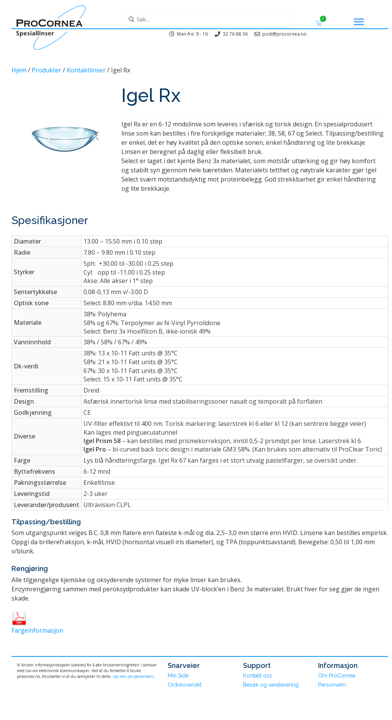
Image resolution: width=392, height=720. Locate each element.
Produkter (46, 70)
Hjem (18, 70)
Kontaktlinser (86, 70)
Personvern (332, 685)
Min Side (178, 676)
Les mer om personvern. (134, 676)
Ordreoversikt (184, 685)
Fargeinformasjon (37, 630)
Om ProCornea (336, 676)
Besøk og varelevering (271, 685)
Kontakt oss (257, 676)
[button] (359, 21)
